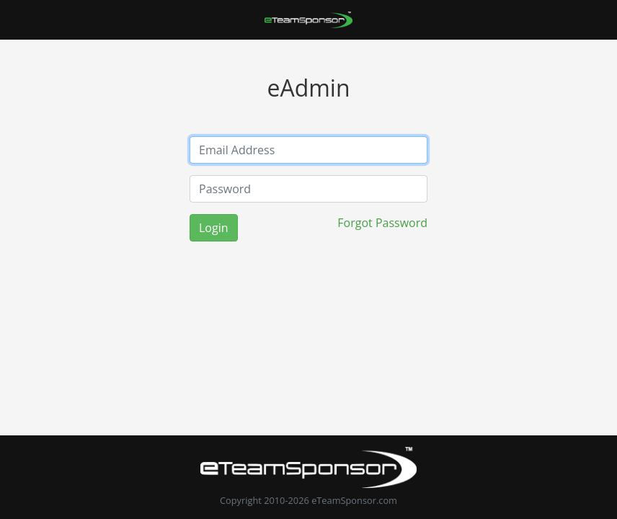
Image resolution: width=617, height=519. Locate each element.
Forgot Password (382, 223)
